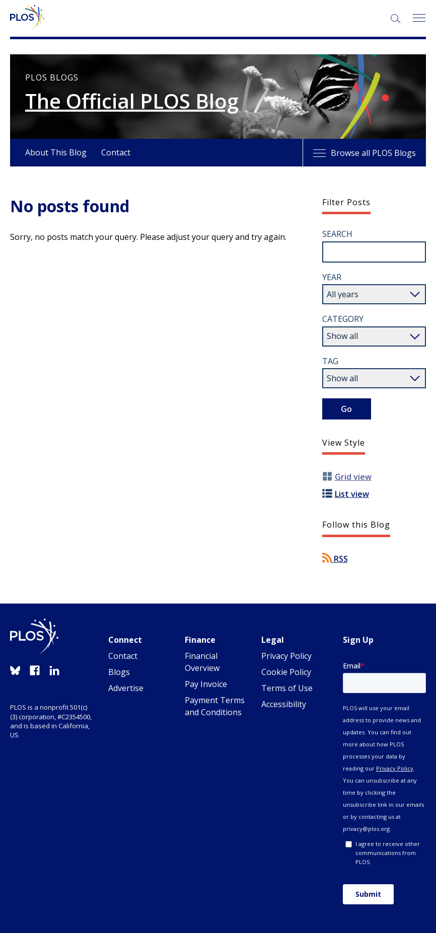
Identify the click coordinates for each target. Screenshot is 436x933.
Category (343, 318)
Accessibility (283, 704)
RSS (335, 558)
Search (337, 233)
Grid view (353, 476)
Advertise (125, 688)
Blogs (119, 671)
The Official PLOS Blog (132, 101)
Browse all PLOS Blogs (364, 152)
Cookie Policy (286, 671)
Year (331, 277)
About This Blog (56, 152)
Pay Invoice (206, 684)
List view (352, 493)
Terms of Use (287, 688)
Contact (115, 152)
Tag (330, 361)
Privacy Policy (286, 655)
